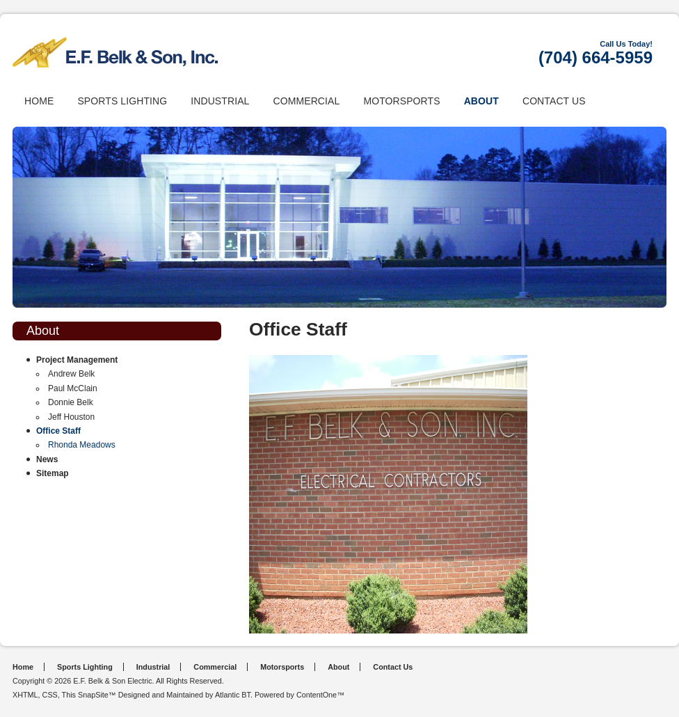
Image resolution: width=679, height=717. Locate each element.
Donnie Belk (70, 402)
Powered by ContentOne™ (299, 695)
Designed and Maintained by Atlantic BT (184, 695)
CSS (50, 695)
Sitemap (52, 473)
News (47, 459)
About (481, 101)
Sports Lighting (122, 101)
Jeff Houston (71, 417)
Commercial (306, 101)
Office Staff (58, 431)
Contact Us (554, 101)
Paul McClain (72, 388)
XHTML (25, 695)
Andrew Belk (71, 374)
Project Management (77, 360)
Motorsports (401, 101)
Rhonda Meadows (81, 445)
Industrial (220, 101)
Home (39, 101)
